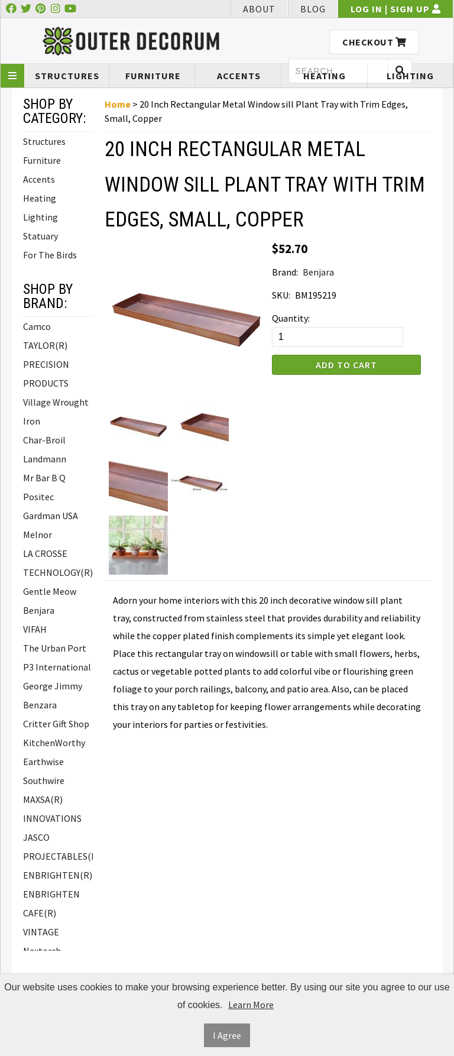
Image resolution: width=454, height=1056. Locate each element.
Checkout (374, 42)
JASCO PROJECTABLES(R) (58, 846)
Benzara (40, 705)
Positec (38, 497)
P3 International (57, 667)
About (259, 9)
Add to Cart (346, 365)
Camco (37, 326)
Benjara (38, 610)
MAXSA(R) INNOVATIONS (52, 808)
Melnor (37, 534)
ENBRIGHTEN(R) (57, 875)
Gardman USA (50, 515)
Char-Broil (44, 440)
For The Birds (50, 255)
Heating (324, 76)
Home (118, 104)
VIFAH (35, 629)
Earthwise (43, 761)
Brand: (285, 272)
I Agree (227, 1035)
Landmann (44, 459)
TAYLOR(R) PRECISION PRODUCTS (46, 364)
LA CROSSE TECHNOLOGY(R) (58, 563)
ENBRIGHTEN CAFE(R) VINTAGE (51, 913)
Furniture (153, 76)
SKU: (281, 295)
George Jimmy (52, 686)
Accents (239, 76)
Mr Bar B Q (44, 478)
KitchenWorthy (54, 743)
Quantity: (291, 318)
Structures (67, 76)
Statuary (40, 236)
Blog (313, 9)
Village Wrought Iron (56, 411)
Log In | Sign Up (396, 9)
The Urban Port (54, 648)
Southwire (43, 780)
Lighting (410, 76)
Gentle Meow (49, 591)
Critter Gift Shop (56, 724)
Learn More (251, 1004)
